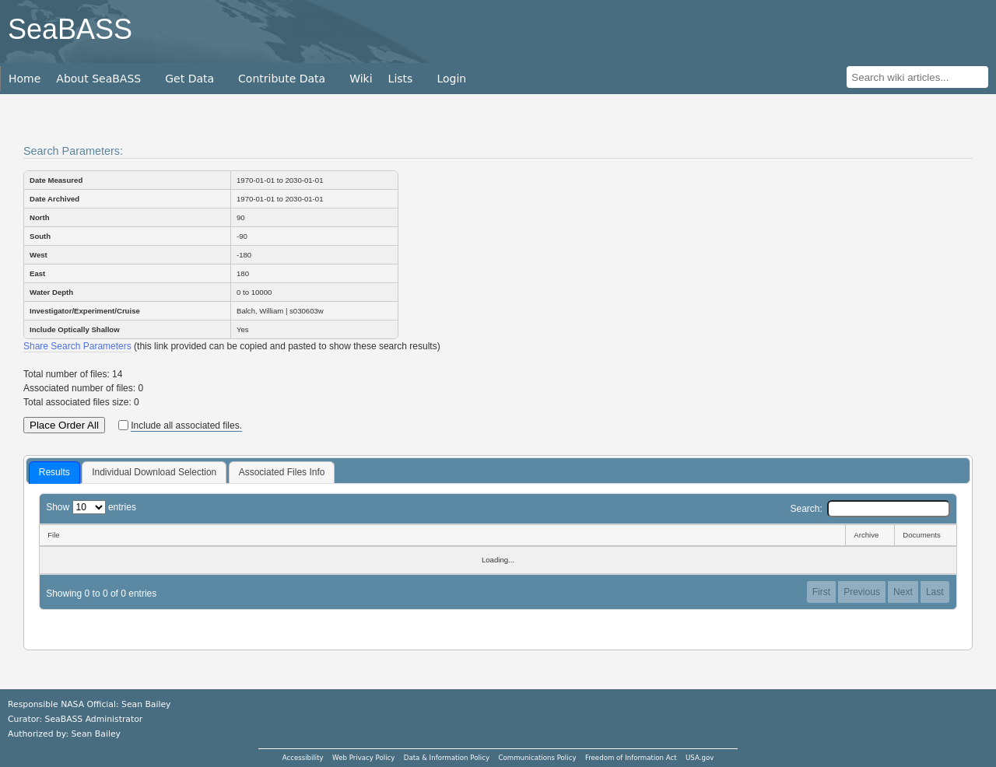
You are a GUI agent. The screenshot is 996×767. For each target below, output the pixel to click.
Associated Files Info (282, 472)
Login (451, 78)
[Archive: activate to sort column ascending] (869, 535)
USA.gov (700, 758)
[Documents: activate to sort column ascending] (925, 535)
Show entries (91, 507)
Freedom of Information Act (631, 758)
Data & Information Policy (446, 758)
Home (24, 78)
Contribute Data (281, 78)
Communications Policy (537, 758)
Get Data (189, 78)
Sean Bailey (95, 734)
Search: (869, 508)
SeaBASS (70, 29)
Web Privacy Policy (363, 758)
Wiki (360, 78)
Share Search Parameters (77, 346)
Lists (400, 78)
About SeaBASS (98, 78)
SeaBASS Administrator (94, 719)
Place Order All (64, 425)
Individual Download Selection (154, 472)
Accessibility (303, 758)
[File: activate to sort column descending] (442, 535)
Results (54, 472)
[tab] (54, 473)
